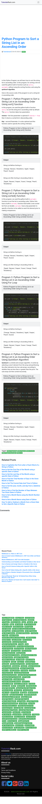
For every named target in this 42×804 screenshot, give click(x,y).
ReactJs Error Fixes (7, 727)
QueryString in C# (30, 661)
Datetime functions (18, 626)
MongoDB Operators (7, 723)
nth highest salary (7, 620)
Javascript (30, 622)
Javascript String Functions (21, 672)
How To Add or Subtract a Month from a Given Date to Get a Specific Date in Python (20, 503)
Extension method (15, 622)
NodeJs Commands (19, 716)
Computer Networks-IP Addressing (11, 681)
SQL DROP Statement (30, 631)
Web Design (23, 692)
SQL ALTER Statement (17, 631)
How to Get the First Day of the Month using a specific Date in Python (18, 470)
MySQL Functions (7, 626)
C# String (21, 644)
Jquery (24, 622)
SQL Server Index (12, 721)
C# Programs (5, 622)
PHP (35, 622)
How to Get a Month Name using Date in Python (19, 499)
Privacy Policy (5, 772)
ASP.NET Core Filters (23, 730)
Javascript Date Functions (19, 642)
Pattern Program (14, 635)
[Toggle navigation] (38, 2)
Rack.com (6, 754)
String (26, 644)
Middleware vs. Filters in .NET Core (12, 553)
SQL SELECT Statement (8, 633)
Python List (19, 453)
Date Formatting (6, 666)
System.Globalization (34, 666)
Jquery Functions (19, 648)
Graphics (13, 661)
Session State (6, 686)
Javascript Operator (30, 708)
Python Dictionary (14, 670)
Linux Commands (30, 716)
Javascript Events (27, 690)
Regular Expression (7, 657)
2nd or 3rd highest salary (19, 620)
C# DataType (24, 670)
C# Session (32, 683)
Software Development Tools (25, 705)
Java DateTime (23, 703)
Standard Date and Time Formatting (11, 677)
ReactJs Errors (19, 725)
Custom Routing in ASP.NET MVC (11, 697)
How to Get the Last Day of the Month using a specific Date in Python (18, 475)
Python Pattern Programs (26, 668)
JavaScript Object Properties (9, 710)
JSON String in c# (31, 637)
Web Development (33, 692)
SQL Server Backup (19, 727)
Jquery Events (18, 690)
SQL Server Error (26, 712)
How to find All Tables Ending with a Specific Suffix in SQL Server (21, 570)
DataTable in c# (6, 640)
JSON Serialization (31, 686)
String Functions (21, 653)
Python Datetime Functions (17, 664)
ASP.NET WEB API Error (8, 688)
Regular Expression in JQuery (28, 655)
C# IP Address (26, 677)
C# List (4, 721)
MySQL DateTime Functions (9, 644)
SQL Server (5, 624)
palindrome (31, 620)
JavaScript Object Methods (26, 710)
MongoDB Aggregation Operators (23, 723)
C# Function (32, 670)
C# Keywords (35, 714)
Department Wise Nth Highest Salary (25, 688)
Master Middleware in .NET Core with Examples (15, 559)
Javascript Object (18, 708)
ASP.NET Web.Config (7, 699)
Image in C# (21, 661)
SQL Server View (6, 714)
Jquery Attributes (16, 640)
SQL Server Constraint (8, 725)
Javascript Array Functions (9, 675)
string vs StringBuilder (8, 618)
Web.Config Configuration (9, 701)
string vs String (20, 618)
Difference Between (7, 690)
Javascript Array (17, 714)
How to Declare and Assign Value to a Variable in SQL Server (19, 564)
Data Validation (20, 659)
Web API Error (21, 686)
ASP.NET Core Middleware (9, 730)
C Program (5, 635)
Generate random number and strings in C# (13, 637)
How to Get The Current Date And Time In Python (19, 483)
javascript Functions (7, 648)
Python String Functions (8, 653)
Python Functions (30, 451)
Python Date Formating (32, 664)
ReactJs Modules (29, 725)
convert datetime (29, 618)
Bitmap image (6, 661)
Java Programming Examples (10, 703)
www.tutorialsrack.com (20, 791)
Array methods (27, 714)
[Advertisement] (20, 21)
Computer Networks (19, 679)
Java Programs (21, 701)
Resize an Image (30, 659)
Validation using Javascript (21, 657)
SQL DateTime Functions (8, 646)
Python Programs (21, 451)
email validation (6, 629)
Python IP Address (7, 679)
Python (23, 51)
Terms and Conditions (8, 770)
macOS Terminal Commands (9, 719)
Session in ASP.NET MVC (20, 683)
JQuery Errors (16, 712)
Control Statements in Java (9, 705)
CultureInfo (24, 666)
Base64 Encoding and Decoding (27, 719)
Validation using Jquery (8, 659)
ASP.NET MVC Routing (30, 694)
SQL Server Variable (31, 727)
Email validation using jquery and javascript (23, 629)
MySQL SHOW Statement (22, 633)
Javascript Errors (6, 712)
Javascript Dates (6, 642)
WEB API (13, 686)
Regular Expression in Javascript (10, 655)
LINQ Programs (6, 631)
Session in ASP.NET (7, 683)
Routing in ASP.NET (26, 697)
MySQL (12, 624)
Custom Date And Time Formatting (27, 675)
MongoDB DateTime (23, 721)
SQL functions (19, 624)
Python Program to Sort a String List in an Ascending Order (20, 43)
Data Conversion (27, 640)
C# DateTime (34, 633)
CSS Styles (5, 694)
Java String (32, 703)
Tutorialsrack (7, 51)
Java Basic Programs (32, 701)
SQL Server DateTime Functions (25, 646)
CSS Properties (15, 692)
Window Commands (7, 716)
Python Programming (12, 451)
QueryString (5, 664)
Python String (6, 650)
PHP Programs (28, 626)
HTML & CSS (5, 692)
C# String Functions (7, 672)
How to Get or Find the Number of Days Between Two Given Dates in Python (19, 491)
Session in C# (25, 681)
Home (3, 768)
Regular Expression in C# (16, 694)
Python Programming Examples (9, 453)
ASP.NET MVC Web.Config (21, 699)
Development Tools (7, 708)
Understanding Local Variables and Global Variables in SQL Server (21, 562)
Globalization (15, 666)
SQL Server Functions (30, 624)
